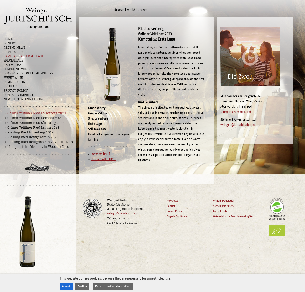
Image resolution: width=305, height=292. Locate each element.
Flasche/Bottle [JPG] (103, 159)
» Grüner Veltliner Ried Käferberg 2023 (34, 123)
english (131, 9)
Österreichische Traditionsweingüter (233, 216)
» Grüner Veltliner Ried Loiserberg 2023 (35, 113)
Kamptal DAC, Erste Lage (24, 56)
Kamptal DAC (14, 52)
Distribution (14, 82)
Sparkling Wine (17, 69)
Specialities (13, 60)
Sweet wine (13, 77)
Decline (82, 286)
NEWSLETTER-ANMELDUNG (24, 99)
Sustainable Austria (223, 205)
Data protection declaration (112, 286)
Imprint (171, 205)
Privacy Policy (16, 90)
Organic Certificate (177, 216)
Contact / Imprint (18, 95)
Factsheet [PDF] (100, 154)
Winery (10, 43)
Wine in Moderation (224, 200)
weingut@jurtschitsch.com (237, 125)
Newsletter (173, 200)
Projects (11, 86)
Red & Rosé (12, 65)
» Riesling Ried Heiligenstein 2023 (31, 137)
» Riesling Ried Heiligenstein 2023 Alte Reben (40, 142)
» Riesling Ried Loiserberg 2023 (29, 132)
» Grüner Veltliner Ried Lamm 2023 (32, 127)
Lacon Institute (221, 211)
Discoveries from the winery (28, 73)
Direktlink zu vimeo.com (235, 112)
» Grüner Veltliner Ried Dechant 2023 (34, 118)
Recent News (14, 47)
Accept (66, 286)
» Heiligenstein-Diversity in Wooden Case (37, 146)
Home (8, 39)
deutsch (119, 9)
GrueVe (142, 9)
